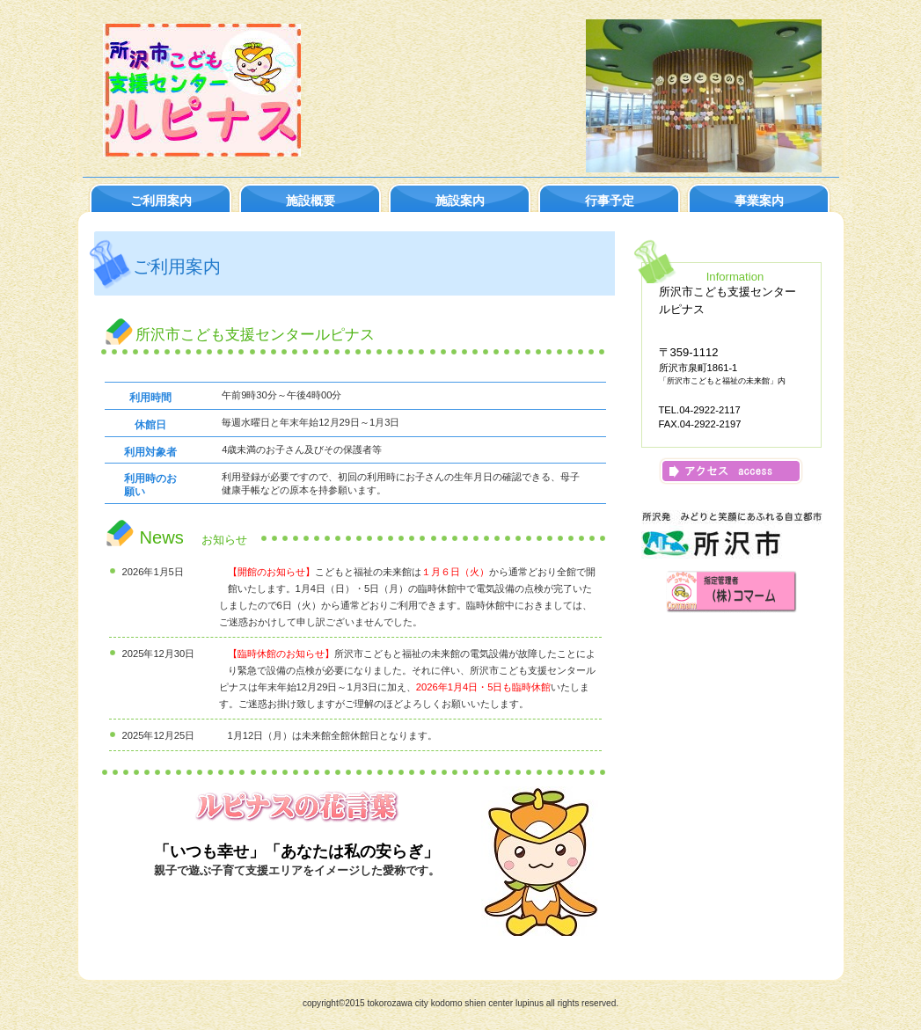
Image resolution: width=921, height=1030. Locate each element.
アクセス (731, 471)
